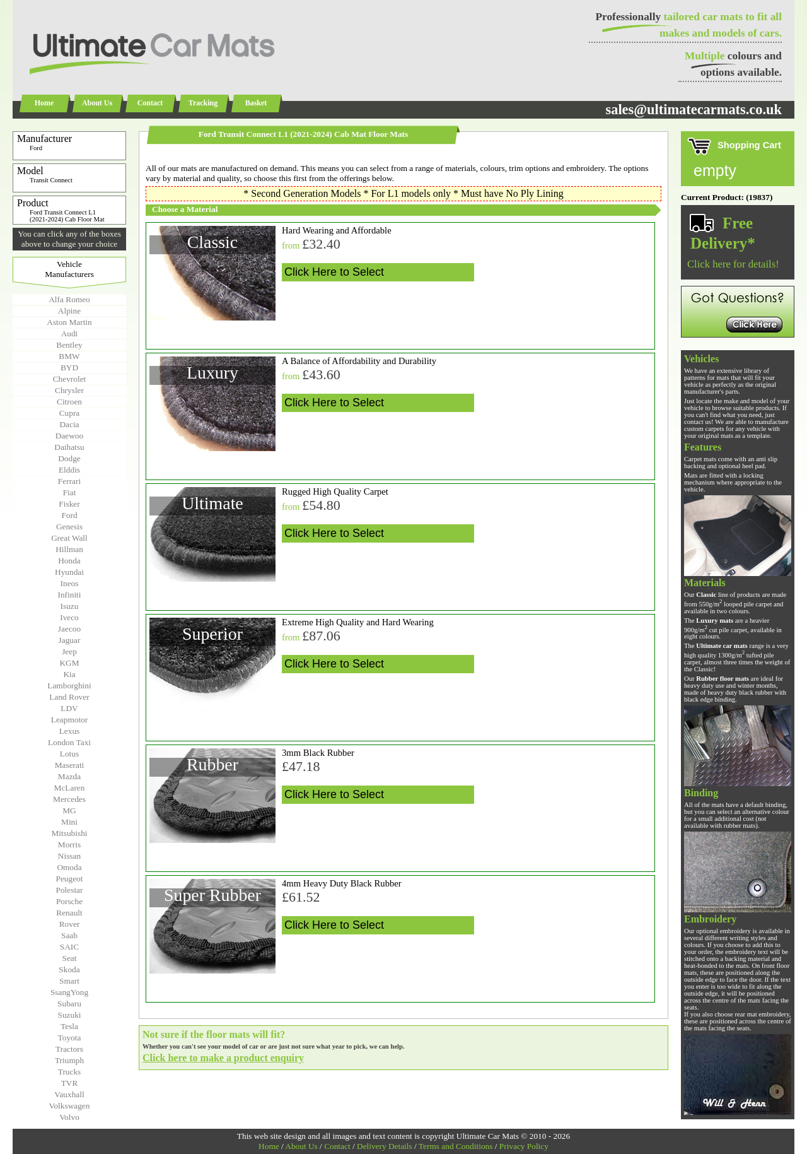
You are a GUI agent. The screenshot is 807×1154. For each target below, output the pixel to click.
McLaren (69, 787)
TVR (69, 1083)
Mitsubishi (69, 833)
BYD (69, 367)
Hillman (69, 549)
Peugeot (69, 878)
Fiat (69, 492)
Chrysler (69, 390)
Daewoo (69, 435)
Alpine (69, 310)
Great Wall (69, 538)
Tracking (203, 102)
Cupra (69, 413)
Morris (69, 844)
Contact (150, 102)
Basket (256, 102)
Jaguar (70, 640)
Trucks (69, 1071)
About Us (97, 102)
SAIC (69, 946)
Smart (69, 981)
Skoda (69, 969)
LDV (69, 708)
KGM (69, 663)
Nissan (69, 856)
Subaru (69, 1003)
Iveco (69, 617)
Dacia (69, 424)
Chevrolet (69, 379)
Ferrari (69, 481)
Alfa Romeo (69, 299)
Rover (69, 924)
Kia (69, 674)
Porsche (69, 901)
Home (44, 102)
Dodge (69, 458)
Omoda (69, 867)
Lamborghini (69, 685)
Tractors (69, 1049)
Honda (69, 560)
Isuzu (70, 606)
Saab (69, 935)
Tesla (69, 1026)
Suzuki (69, 1015)
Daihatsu (69, 447)
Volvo (69, 1117)
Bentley (69, 345)
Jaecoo (69, 628)
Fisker (69, 504)
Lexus (69, 731)
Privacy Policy (524, 1146)
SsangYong (69, 992)
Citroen (69, 401)
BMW (69, 356)
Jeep (69, 651)
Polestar (69, 890)
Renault (69, 912)
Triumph (69, 1060)
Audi (69, 333)
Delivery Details (384, 1146)
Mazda (69, 776)
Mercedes (69, 799)
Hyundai (69, 572)
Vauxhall (69, 1094)
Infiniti (69, 594)
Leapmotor (69, 719)
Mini (69, 822)
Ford (69, 515)
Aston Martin (69, 322)
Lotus (69, 753)
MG (69, 810)
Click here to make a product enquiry (223, 1057)
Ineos (70, 583)
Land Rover (69, 697)
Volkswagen (69, 1105)
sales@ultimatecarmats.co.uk (693, 109)
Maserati (69, 765)
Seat (69, 958)
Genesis (69, 526)
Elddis (69, 469)
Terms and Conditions (456, 1146)
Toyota (69, 1037)
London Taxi (69, 742)
